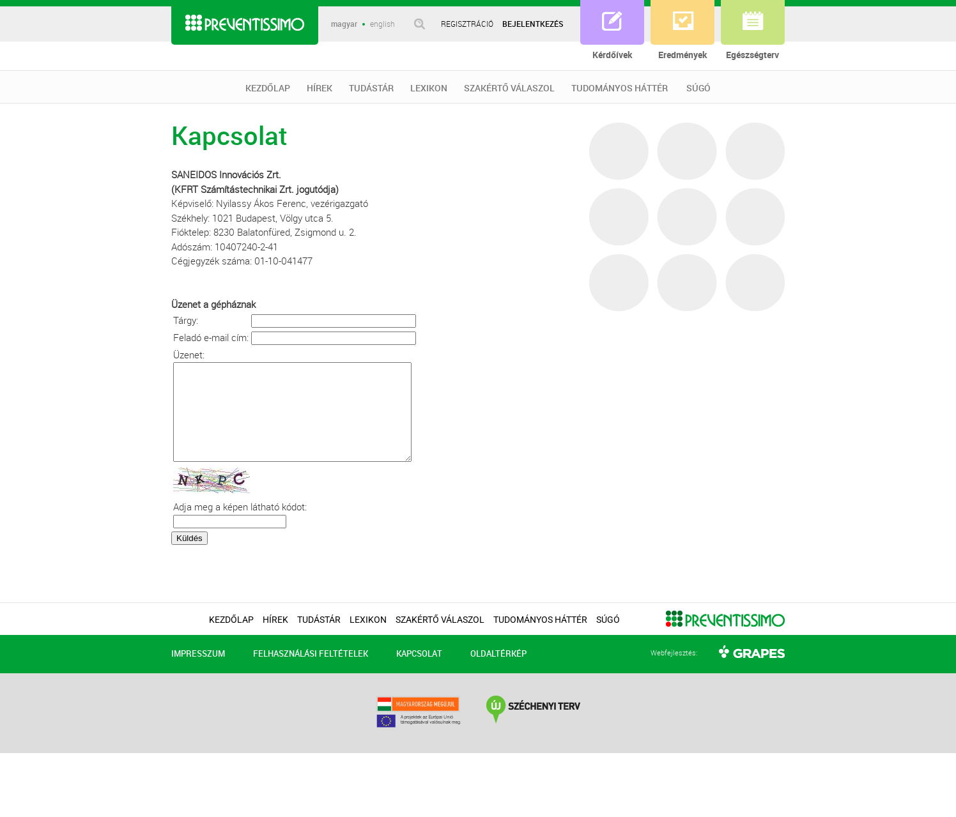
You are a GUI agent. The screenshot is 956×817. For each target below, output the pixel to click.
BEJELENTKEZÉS (533, 24)
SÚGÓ (698, 88)
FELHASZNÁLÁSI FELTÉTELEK (310, 672)
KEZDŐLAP (267, 88)
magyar (344, 24)
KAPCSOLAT (419, 672)
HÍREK (319, 88)
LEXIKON (428, 88)
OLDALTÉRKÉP (498, 672)
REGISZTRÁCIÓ (467, 24)
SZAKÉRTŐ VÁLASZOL (509, 88)
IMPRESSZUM (198, 672)
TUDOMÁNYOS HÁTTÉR (619, 88)
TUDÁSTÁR (371, 88)
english (382, 24)
